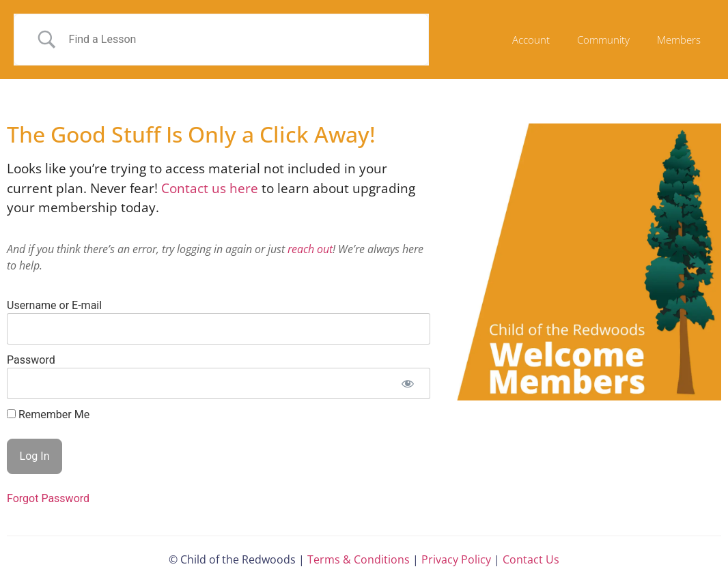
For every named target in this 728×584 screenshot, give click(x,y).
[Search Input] (238, 39)
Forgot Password (48, 498)
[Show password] (408, 383)
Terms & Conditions (358, 559)
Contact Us (531, 559)
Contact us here (211, 188)
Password (31, 359)
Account (531, 39)
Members (679, 39)
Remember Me (48, 414)
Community (603, 39)
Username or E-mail (54, 305)
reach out (310, 249)
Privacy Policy (456, 559)
